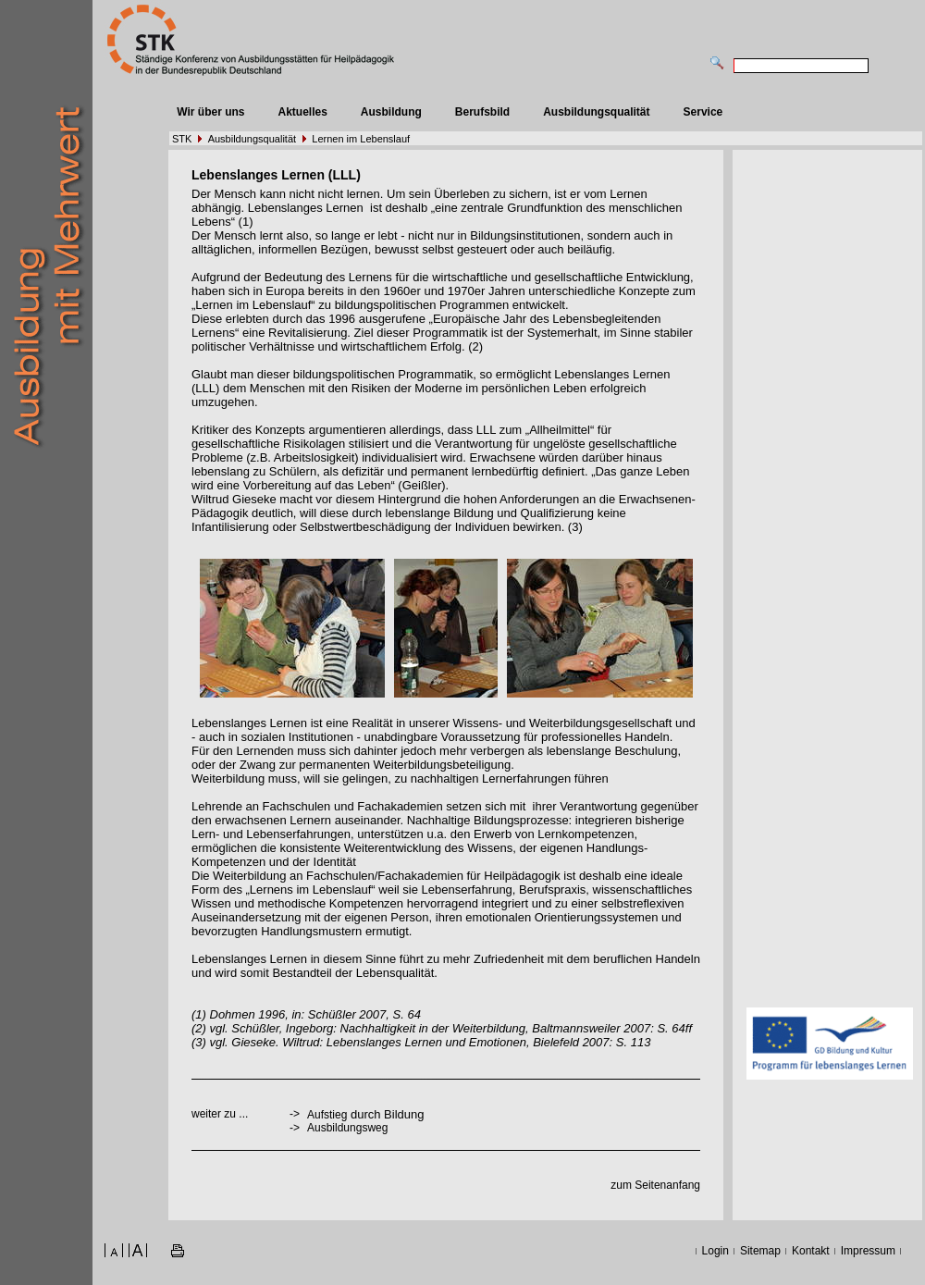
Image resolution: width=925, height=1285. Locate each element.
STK (181, 138)
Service (703, 111)
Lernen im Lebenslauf (361, 138)
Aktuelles (302, 111)
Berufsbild (482, 111)
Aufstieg (327, 1114)
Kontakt (811, 1250)
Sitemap (760, 1250)
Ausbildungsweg (347, 1127)
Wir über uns (210, 111)
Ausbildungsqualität (596, 111)
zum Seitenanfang (655, 1185)
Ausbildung (391, 111)
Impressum (868, 1250)
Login (715, 1250)
